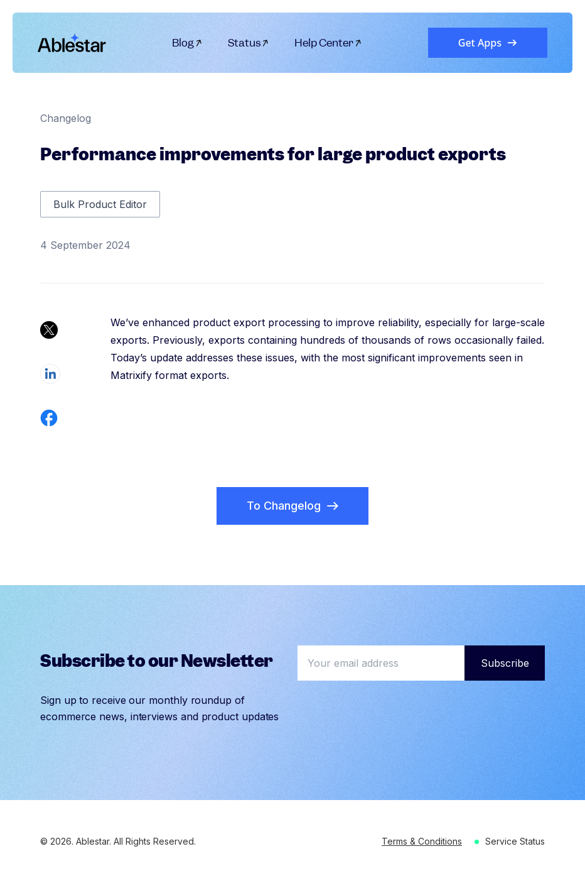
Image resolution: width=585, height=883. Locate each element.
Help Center (328, 43)
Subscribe (505, 663)
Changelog (65, 118)
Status (249, 43)
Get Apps (487, 43)
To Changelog (292, 505)
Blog (187, 43)
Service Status (515, 841)
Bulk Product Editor (100, 204)
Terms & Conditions (422, 841)
